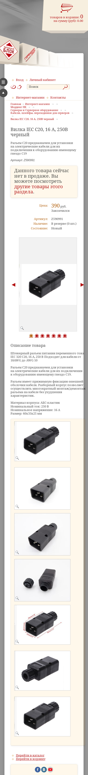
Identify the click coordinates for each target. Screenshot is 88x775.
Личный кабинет (42, 80)
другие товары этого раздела (38, 189)
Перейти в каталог (30, 755)
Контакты (58, 97)
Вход (20, 80)
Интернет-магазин (30, 97)
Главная (16, 104)
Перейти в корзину (30, 759)
